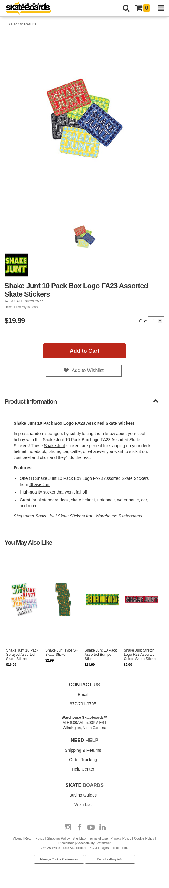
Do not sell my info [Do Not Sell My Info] (110, 859)
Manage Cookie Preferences (59, 859)
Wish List (83, 804)
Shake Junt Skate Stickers (60, 515)
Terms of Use (98, 838)
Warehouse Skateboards (119, 515)
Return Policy (34, 838)
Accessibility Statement (93, 843)
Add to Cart (84, 351)
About (17, 838)
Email (83, 694)
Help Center (83, 769)
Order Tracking (83, 759)
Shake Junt (54, 445)
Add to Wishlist (88, 370)
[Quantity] (156, 320)
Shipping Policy (58, 838)
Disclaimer (66, 843)
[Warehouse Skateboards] (31, 8)
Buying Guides (83, 795)
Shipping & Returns (83, 750)
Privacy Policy (121, 838)
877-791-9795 (83, 703)
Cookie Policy (144, 838)
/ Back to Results (22, 24)
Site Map (79, 838)
